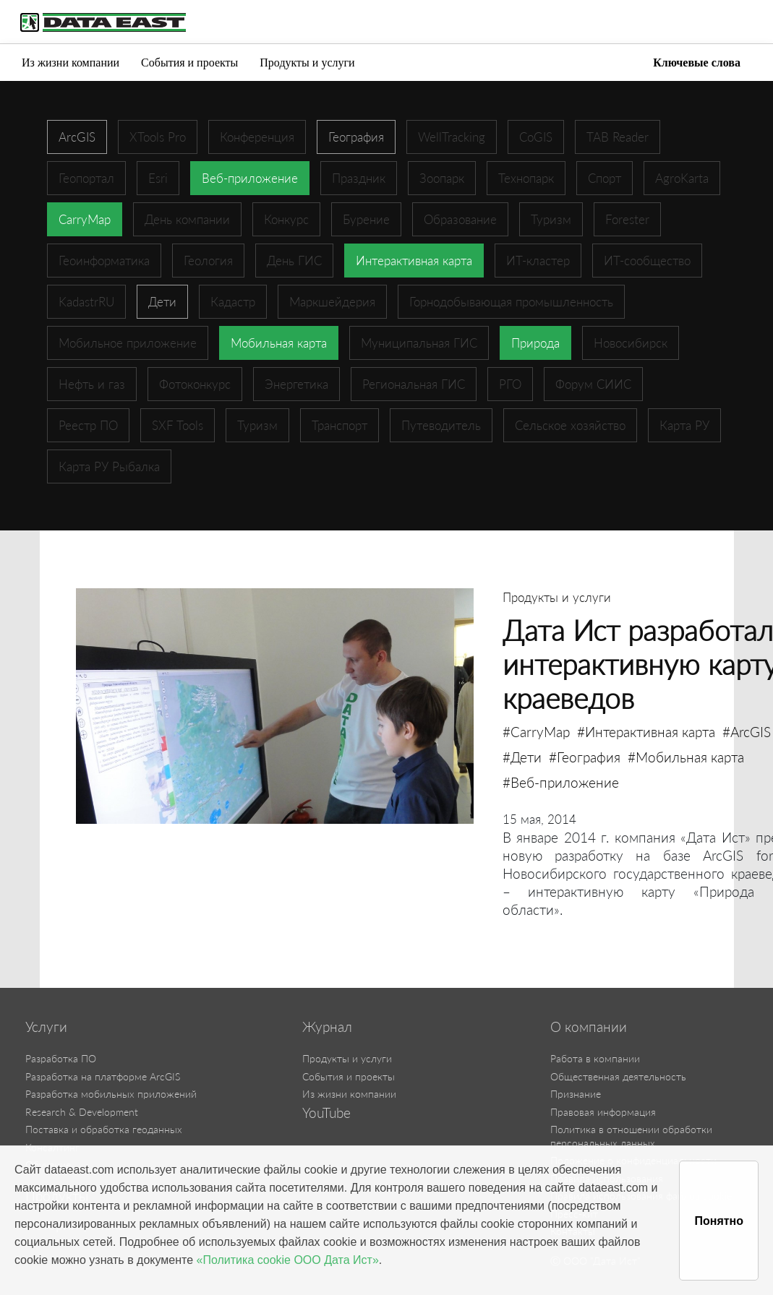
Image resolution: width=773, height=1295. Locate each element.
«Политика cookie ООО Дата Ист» (288, 1260)
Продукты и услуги (307, 62)
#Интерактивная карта (646, 731)
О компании (588, 1027)
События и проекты (189, 62)
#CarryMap (536, 731)
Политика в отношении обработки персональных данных (631, 1136)
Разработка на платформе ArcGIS (102, 1076)
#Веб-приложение (561, 782)
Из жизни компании (70, 62)
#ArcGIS (746, 731)
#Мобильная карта (686, 757)
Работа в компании (595, 1058)
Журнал (327, 1027)
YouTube (326, 1113)
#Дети (522, 757)
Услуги (46, 1027)
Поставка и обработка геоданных (103, 1129)
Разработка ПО (60, 1058)
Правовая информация (603, 1112)
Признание (575, 1094)
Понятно (718, 1221)
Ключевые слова (696, 62)
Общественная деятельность (618, 1076)
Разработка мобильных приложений (111, 1094)
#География (584, 757)
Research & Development (81, 1112)
